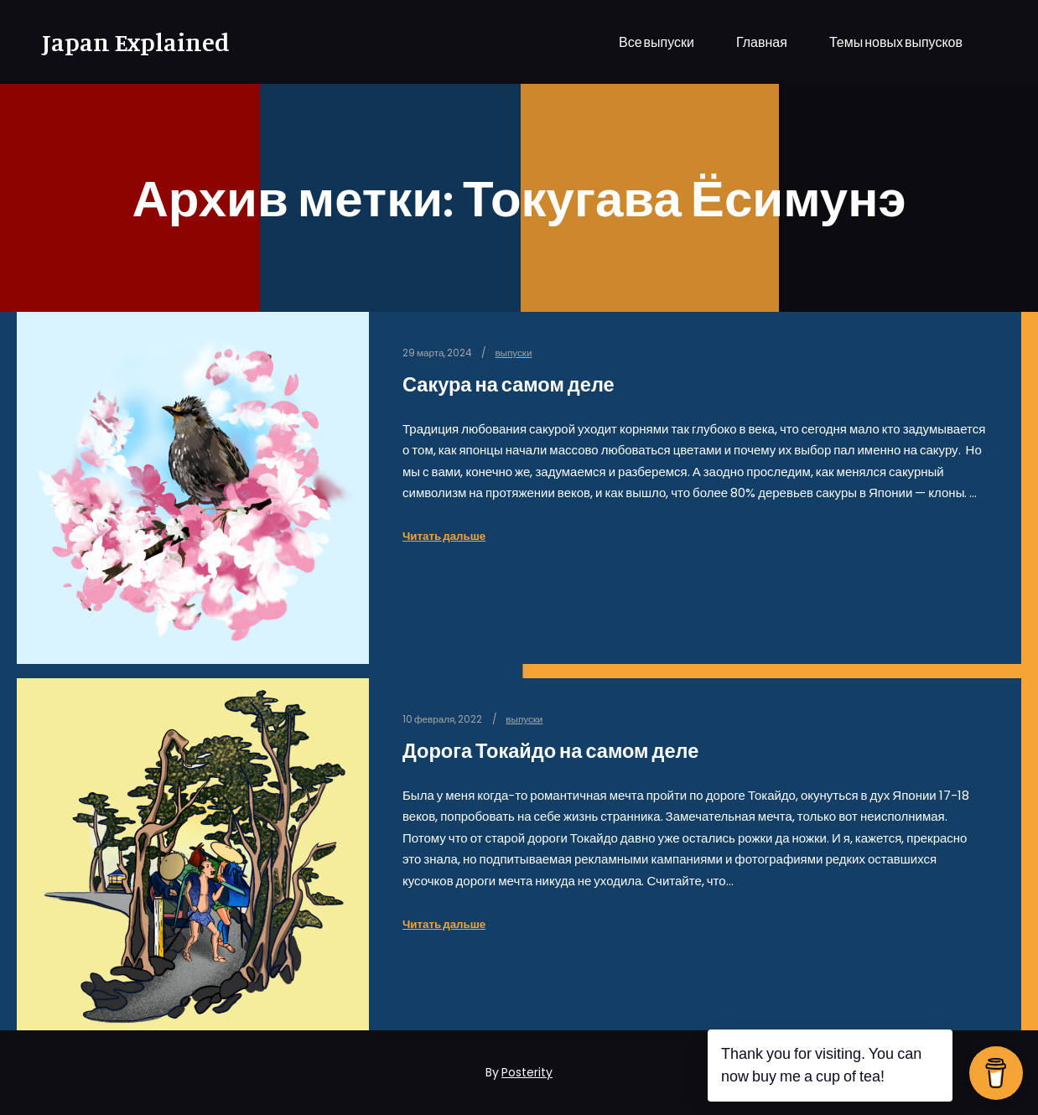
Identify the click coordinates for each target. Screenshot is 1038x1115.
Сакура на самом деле (508, 384)
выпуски (513, 353)
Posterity (527, 1072)
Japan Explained (126, 42)
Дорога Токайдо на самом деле (550, 751)
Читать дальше (443, 536)
